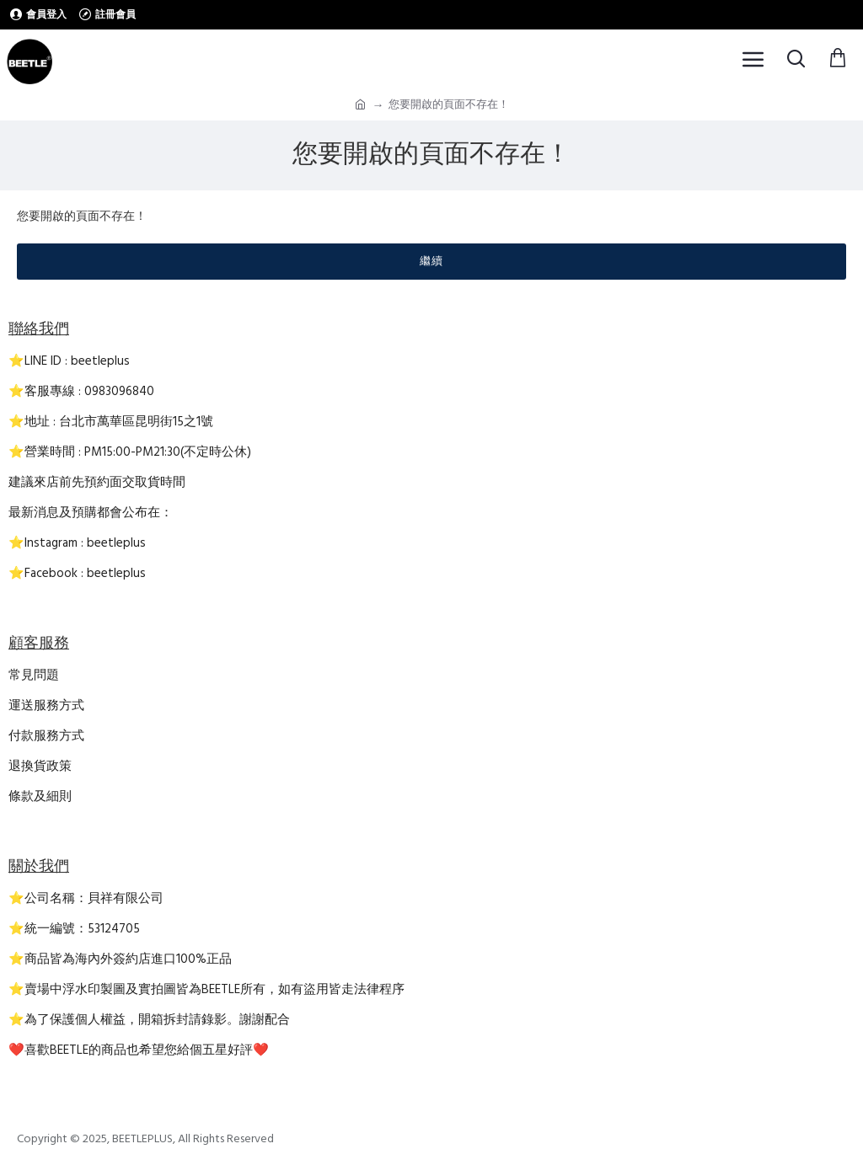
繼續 (431, 261)
